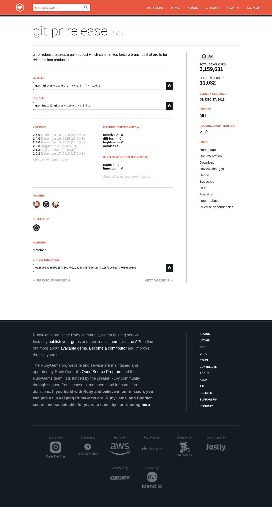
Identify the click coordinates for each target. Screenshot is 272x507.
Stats (204, 360)
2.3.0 (36, 142)
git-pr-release (70, 31)
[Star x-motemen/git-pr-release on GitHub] (207, 56)
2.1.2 (36, 150)
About (204, 373)
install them (108, 341)
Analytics (206, 194)
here (146, 404)
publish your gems (65, 341)
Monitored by (185, 437)
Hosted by (122, 437)
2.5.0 (36, 135)
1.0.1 (36, 153)
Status (205, 334)
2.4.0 (36, 138)
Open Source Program (101, 372)
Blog (175, 7)
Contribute (208, 366)
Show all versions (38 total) (52, 160)
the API (135, 341)
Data (203, 353)
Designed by (89, 437)
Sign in (233, 7)
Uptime (205, 340)
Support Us (208, 399)
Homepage (208, 150)
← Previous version (51, 280)
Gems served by (216, 437)
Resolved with (153, 437)
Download (207, 162)
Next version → (158, 280)
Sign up (253, 7)
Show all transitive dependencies (127, 176)
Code (203, 347)
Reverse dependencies (216, 207)
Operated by (57, 439)
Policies (206, 393)
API (202, 386)
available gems (74, 348)
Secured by (153, 468)
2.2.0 (36, 146)
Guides (212, 7)
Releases (154, 7)
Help (203, 379)
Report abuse (210, 200)
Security (206, 406)
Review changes (212, 169)
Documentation (211, 156)
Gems (193, 7)
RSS (203, 188)
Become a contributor (108, 348)
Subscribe (207, 181)
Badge (204, 175)
